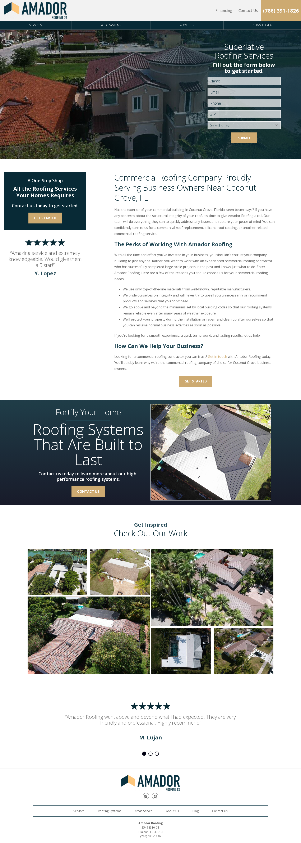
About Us (187, 25)
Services (35, 25)
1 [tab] (144, 753)
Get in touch (217, 356)
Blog (195, 811)
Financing (224, 10)
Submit (244, 138)
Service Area (262, 25)
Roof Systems (111, 25)
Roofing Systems (109, 811)
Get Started (196, 381)
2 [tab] (150, 753)
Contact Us (248, 10)
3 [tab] (156, 753)
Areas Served (144, 811)
